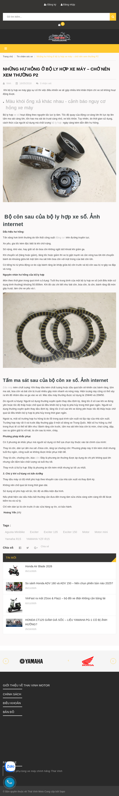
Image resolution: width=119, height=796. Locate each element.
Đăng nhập (68, 4)
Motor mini (101, 532)
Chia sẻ (45, 546)
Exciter (34, 532)
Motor (85, 532)
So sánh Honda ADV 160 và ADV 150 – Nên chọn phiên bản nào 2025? (69, 583)
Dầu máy (8, 387)
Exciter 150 (70, 532)
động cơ (60, 237)
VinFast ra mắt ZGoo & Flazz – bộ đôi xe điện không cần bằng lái (65, 598)
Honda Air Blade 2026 (38, 566)
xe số (17, 114)
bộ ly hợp (56, 122)
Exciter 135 (51, 532)
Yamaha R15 (13, 538)
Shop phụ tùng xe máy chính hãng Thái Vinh (35, 771)
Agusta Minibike (15, 532)
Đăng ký (50, 4)
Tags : (7, 525)
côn (37, 457)
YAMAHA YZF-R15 (38, 538)
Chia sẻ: (8, 547)
